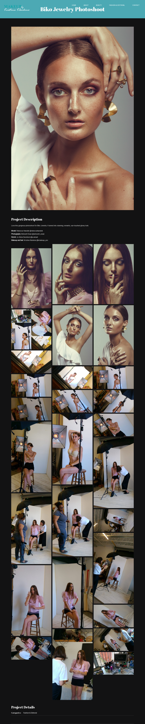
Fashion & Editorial (30, 713)
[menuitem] (75, 5)
